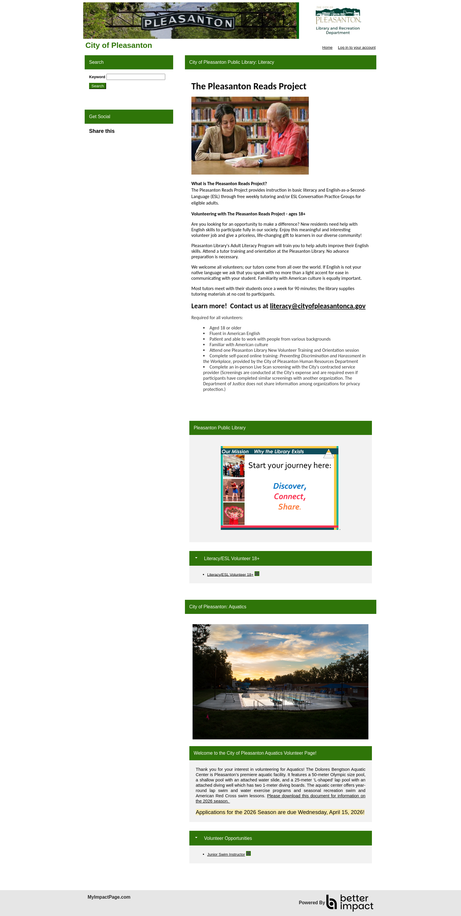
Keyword (97, 77)
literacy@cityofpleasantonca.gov (317, 306)
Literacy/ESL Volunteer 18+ (230, 574)
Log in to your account (357, 47)
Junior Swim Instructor (226, 854)
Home (327, 47)
